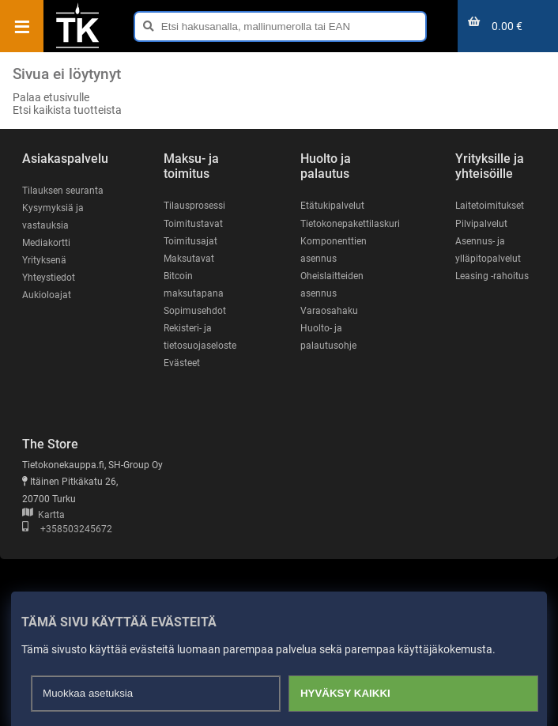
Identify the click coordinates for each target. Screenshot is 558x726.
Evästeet (182, 363)
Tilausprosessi (194, 205)
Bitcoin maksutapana (194, 284)
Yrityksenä (44, 260)
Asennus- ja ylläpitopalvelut (488, 250)
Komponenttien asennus (333, 250)
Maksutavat (189, 258)
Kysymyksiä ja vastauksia (53, 216)
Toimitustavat (193, 223)
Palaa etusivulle (51, 97)
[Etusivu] (77, 46)
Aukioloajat (46, 295)
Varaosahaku (329, 310)
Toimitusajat (190, 241)
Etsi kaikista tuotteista (67, 110)
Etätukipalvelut (332, 205)
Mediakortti (46, 242)
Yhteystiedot (48, 277)
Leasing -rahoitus (492, 276)
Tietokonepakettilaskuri (350, 223)
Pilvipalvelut (481, 223)
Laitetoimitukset (489, 205)
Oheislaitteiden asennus (332, 284)
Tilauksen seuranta (63, 190)
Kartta (43, 515)
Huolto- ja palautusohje (328, 337)
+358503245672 (67, 529)
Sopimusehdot (195, 310)
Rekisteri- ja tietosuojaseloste (200, 337)
